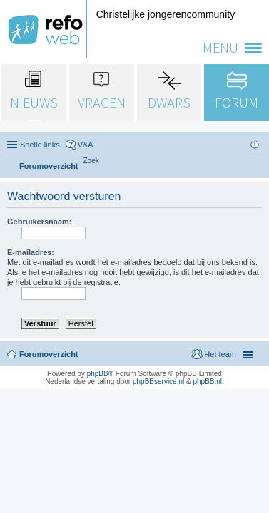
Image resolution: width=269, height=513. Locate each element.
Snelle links (40, 144)
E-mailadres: (30, 252)
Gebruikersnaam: (39, 221)
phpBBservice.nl (158, 381)
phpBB (97, 374)
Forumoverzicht (48, 354)
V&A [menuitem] (85, 144)
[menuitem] (91, 161)
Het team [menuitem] (220, 354)
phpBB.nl (207, 381)
